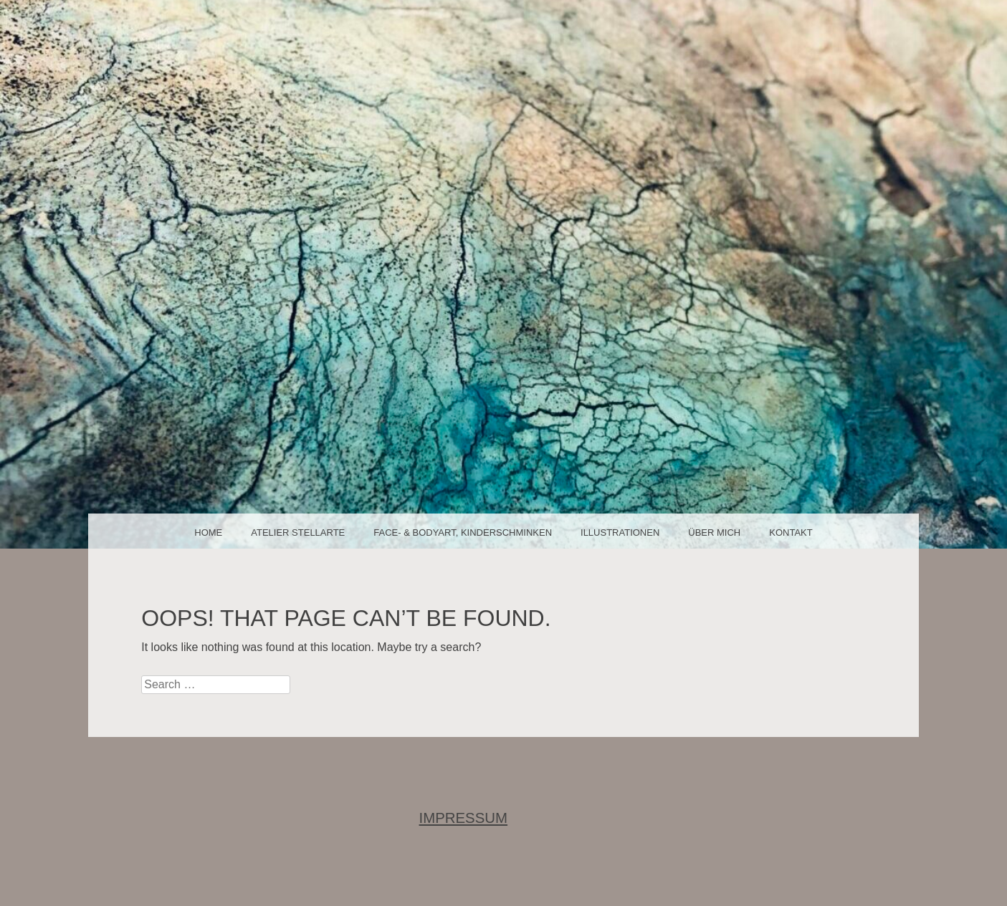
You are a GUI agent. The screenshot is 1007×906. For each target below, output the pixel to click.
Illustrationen (620, 532)
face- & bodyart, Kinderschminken (462, 532)
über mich (714, 532)
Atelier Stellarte (298, 532)
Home (208, 532)
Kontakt (790, 532)
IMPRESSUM (463, 818)
